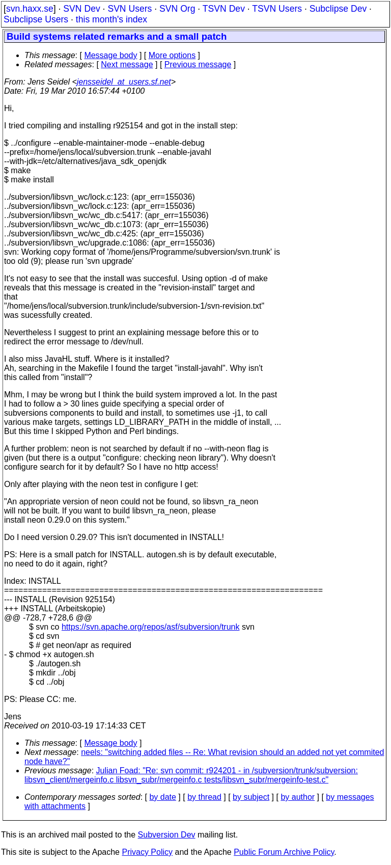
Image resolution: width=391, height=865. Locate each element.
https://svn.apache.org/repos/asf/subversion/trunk (151, 627)
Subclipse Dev (338, 9)
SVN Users (129, 9)
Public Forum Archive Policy (284, 852)
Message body (110, 55)
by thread (204, 797)
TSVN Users (277, 9)
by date (162, 797)
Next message (127, 64)
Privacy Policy (147, 852)
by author (298, 797)
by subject (251, 797)
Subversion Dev (167, 834)
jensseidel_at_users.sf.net (124, 81)
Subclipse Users (36, 19)
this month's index (111, 19)
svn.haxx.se (29, 9)
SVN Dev (81, 9)
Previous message (198, 64)
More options (172, 55)
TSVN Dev (224, 9)
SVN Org (177, 9)
